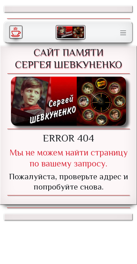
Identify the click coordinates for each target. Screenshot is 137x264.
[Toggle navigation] (123, 33)
